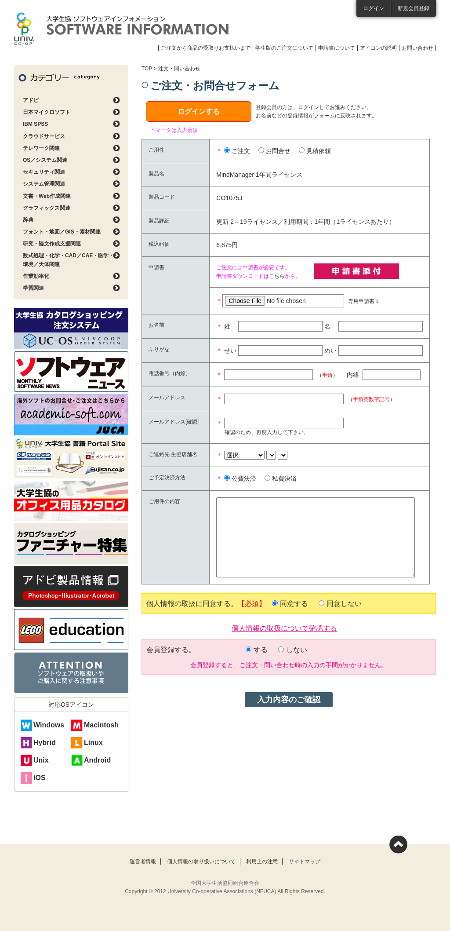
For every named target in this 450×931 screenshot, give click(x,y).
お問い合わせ (417, 48)
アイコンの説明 (378, 48)
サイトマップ (304, 861)
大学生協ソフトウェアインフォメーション (121, 28)
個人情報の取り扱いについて (201, 861)
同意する (294, 603)
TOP (147, 69)
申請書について (336, 48)
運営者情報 (143, 861)
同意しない (344, 603)
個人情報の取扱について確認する (284, 627)
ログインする (199, 111)
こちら (277, 276)
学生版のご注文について (284, 48)
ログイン (373, 8)
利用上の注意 (262, 861)
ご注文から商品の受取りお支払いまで (205, 48)
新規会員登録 (413, 8)
